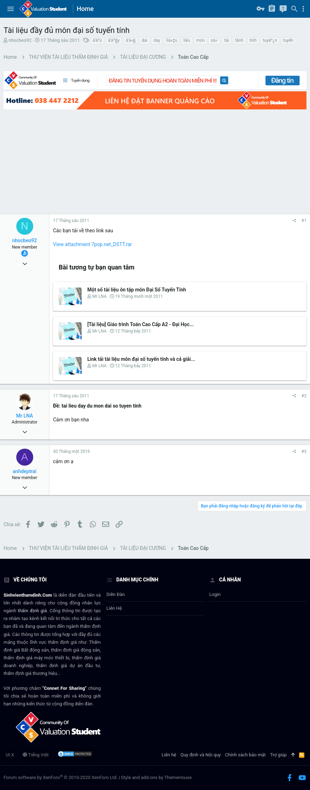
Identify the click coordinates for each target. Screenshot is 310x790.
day (156, 40)
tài (226, 40)
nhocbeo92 (19, 40)
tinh (253, 40)
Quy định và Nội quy (201, 754)
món (200, 40)
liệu (186, 40)
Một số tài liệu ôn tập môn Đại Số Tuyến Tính (136, 289)
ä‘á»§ (131, 40)
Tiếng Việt (36, 754)
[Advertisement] (155, 161)
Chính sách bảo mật (245, 754)
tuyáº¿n (270, 40)
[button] (11, 9)
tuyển (288, 40)
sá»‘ (214, 40)
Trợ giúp (278, 754)
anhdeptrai (24, 471)
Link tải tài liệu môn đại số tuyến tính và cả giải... (141, 359)
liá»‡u (171, 40)
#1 (304, 220)
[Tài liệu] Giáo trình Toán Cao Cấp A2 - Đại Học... (140, 324)
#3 (304, 451)
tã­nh (239, 40)
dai (144, 40)
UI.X (10, 754)
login (215, 594)
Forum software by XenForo (61, 777)
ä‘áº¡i (97, 40)
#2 (304, 395)
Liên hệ (114, 608)
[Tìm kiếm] (294, 8)
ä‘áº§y (113, 40)
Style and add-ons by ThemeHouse (156, 777)
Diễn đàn (115, 594)
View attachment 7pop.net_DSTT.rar (92, 244)
